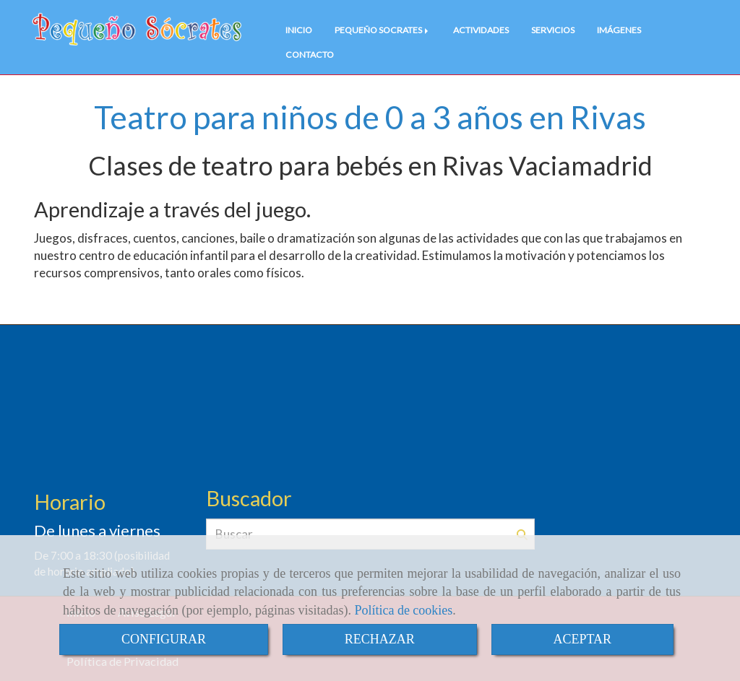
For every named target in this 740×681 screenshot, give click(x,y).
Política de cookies (403, 610)
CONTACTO (309, 54)
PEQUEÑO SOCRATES (383, 30)
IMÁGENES (619, 30)
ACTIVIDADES (481, 30)
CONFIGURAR (163, 639)
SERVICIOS (553, 30)
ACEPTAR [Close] (583, 639)
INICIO (298, 30)
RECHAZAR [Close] (380, 639)
